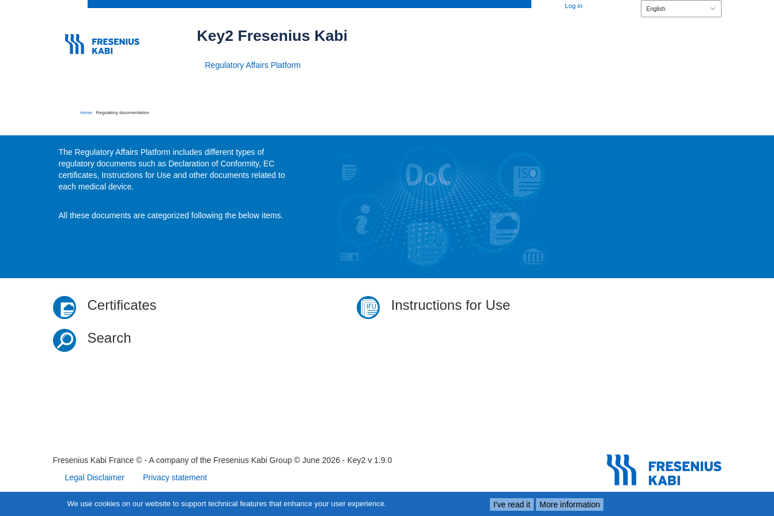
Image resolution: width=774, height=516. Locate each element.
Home (86, 112)
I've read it (511, 504)
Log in (573, 5)
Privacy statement (175, 477)
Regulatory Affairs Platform (253, 65)
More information (569, 504)
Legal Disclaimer (94, 477)
